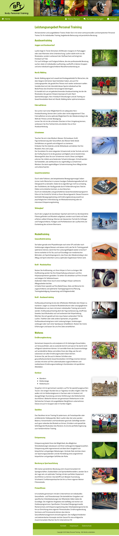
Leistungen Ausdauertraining (15, 23)
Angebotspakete (9, 48)
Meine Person (72, 18)
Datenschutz (87, 526)
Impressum (74, 526)
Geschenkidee (8, 43)
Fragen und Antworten (12, 38)
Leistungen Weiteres (11, 33)
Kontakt (112, 18)
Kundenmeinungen (93, 18)
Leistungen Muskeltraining (14, 28)
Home (6, 18)
